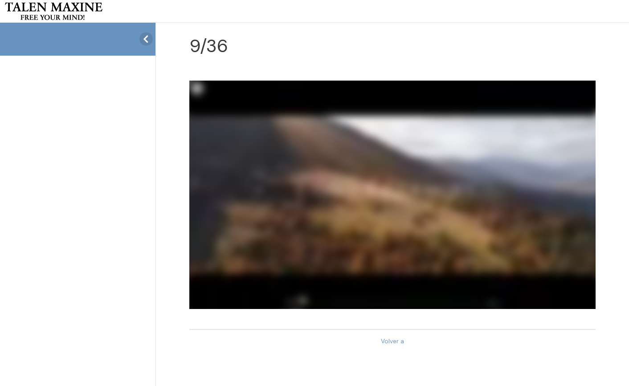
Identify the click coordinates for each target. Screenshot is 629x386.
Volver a (392, 341)
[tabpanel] (392, 194)
